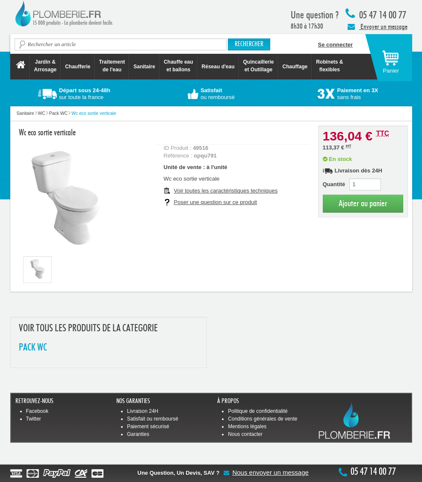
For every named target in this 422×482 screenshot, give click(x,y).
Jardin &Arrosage (45, 66)
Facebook (37, 411)
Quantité (334, 184)
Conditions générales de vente (262, 419)
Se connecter (335, 44)
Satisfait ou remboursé (152, 419)
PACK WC (33, 348)
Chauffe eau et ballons (178, 66)
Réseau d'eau (218, 67)
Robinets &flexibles (329, 66)
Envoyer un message (377, 26)
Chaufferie (77, 67)
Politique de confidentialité (257, 411)
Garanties (138, 434)
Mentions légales (247, 426)
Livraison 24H (142, 411)
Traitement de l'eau (112, 66)
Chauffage (295, 67)
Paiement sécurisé (148, 426)
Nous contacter (245, 434)
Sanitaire (144, 67)
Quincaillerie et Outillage (258, 66)
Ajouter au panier (363, 203)
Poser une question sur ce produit (215, 202)
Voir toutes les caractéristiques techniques (226, 190)
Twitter (33, 419)
